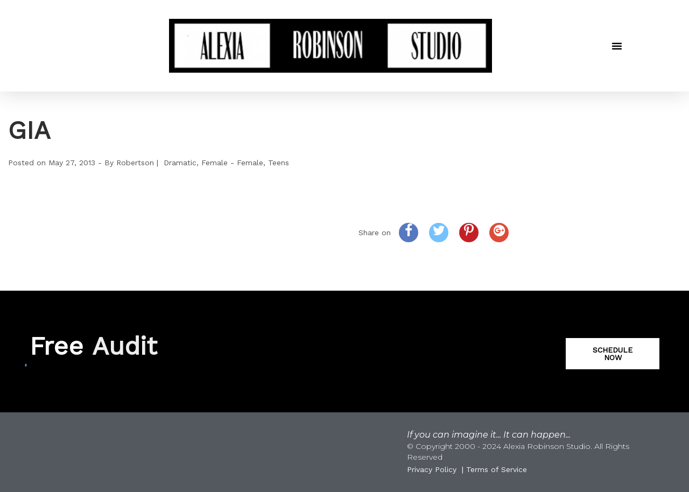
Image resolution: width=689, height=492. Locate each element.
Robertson (135, 162)
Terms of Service (496, 469)
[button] (617, 46)
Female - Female (232, 162)
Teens (278, 162)
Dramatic (180, 162)
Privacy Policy (431, 469)
